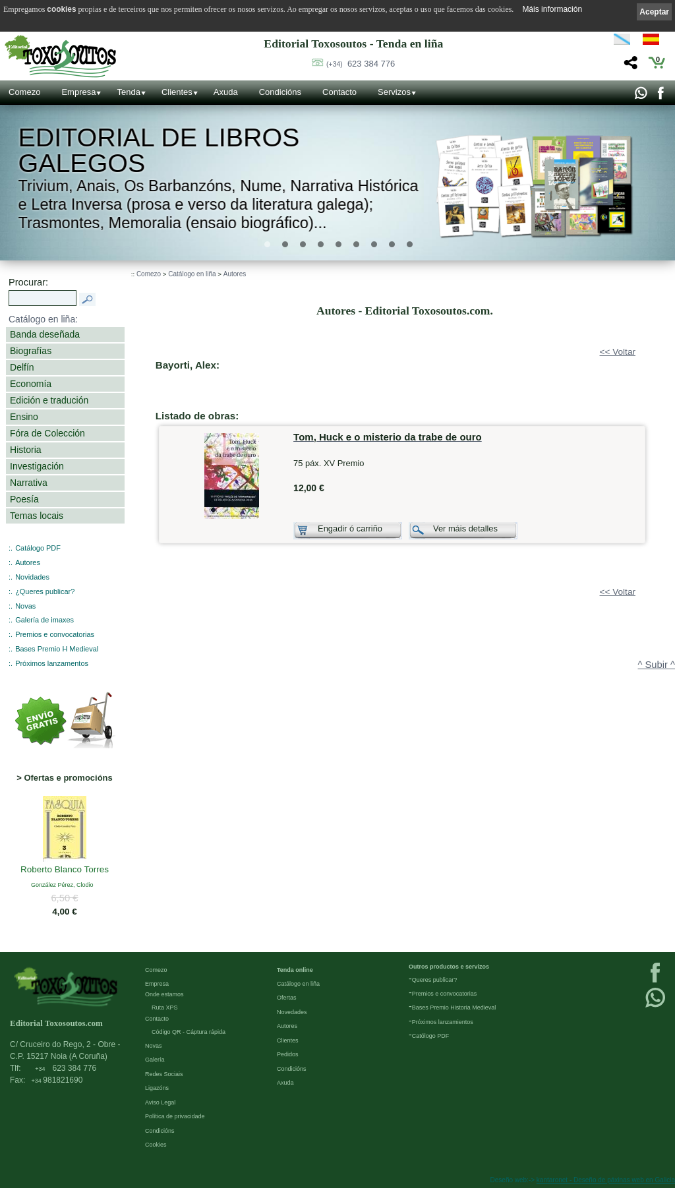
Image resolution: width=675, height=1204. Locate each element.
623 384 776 (360, 64)
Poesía (24, 499)
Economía (30, 383)
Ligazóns (157, 1088)
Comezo (24, 92)
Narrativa (28, 482)
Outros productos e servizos (449, 966)
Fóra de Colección (47, 433)
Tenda (128, 92)
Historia (26, 449)
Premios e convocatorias (54, 634)
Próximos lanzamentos (51, 663)
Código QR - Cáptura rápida (188, 1032)
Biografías (30, 351)
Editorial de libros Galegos (159, 150)
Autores (27, 562)
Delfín (22, 367)
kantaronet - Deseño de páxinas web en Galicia (606, 1180)
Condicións (280, 92)
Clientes (176, 92)
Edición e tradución (49, 400)
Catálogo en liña (192, 274)
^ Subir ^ (656, 664)
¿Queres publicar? (44, 591)
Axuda (226, 92)
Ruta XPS (165, 1007)
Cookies (156, 1144)
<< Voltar (617, 352)
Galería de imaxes (44, 620)
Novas (25, 606)
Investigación (37, 466)
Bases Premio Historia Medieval (454, 1007)
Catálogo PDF (38, 548)
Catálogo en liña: (43, 319)
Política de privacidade (175, 1116)
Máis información (552, 9)
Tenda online (295, 970)
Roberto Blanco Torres (64, 870)
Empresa (78, 92)
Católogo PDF (431, 1036)
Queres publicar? (434, 980)
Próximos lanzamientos (442, 1022)
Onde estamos (164, 994)
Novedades (292, 1012)
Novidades (32, 577)
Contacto (339, 92)
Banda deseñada (45, 334)
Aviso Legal (160, 1102)
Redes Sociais (164, 1074)
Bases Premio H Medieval (56, 649)
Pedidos (288, 1054)
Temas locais (36, 515)
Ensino (24, 416)
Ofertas (287, 997)
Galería (155, 1059)
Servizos (394, 92)
